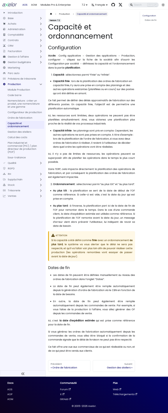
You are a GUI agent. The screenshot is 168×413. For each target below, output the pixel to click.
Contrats (11, 40)
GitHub (65, 399)
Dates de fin (151, 20)
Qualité (9, 163)
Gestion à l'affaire (16, 56)
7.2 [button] (83, 5)
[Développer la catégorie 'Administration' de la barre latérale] (40, 29)
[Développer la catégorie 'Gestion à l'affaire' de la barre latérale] (40, 56)
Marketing (11, 67)
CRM (8, 45)
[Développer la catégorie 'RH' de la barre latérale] (40, 174)
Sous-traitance (17, 157)
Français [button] (98, 5)
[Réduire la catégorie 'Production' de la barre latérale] (40, 84)
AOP (9, 394)
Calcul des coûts (17, 137)
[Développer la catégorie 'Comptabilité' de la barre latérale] (40, 34)
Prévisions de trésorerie (19, 78)
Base (8, 18)
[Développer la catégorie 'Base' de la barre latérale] (40, 18)
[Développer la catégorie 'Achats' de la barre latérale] (40, 23)
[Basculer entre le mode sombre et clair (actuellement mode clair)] (163, 4)
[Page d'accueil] (51, 14)
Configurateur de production (25, 112)
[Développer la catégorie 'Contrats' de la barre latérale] (40, 40)
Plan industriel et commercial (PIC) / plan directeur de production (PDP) (22, 147)
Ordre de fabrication (20, 118)
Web (117, 389)
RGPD (9, 168)
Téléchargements (125, 394)
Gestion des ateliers (19, 132)
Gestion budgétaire (17, 62)
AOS (24, 5)
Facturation (12, 51)
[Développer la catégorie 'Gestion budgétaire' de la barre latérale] (40, 62)
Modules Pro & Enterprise (56, 5)
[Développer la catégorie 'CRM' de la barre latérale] (40, 45)
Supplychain (12, 179)
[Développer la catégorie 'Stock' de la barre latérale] (40, 185)
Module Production (19, 89)
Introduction (13, 13)
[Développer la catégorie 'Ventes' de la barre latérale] (40, 196)
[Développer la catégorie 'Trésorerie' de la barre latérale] (40, 190)
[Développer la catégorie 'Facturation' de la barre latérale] (40, 51)
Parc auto (11, 73)
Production (12, 84)
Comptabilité (13, 34)
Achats (9, 23)
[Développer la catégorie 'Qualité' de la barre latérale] (40, 163)
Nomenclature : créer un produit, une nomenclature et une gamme (24, 104)
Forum (65, 389)
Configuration (149, 15)
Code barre (14, 95)
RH (7, 174)
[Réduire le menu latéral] (23, 374)
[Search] (143, 4)
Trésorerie (11, 190)
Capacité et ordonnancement (18, 125)
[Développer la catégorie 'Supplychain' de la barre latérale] (40, 179)
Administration (14, 29)
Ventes (9, 196)
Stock (9, 185)
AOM (34, 5)
